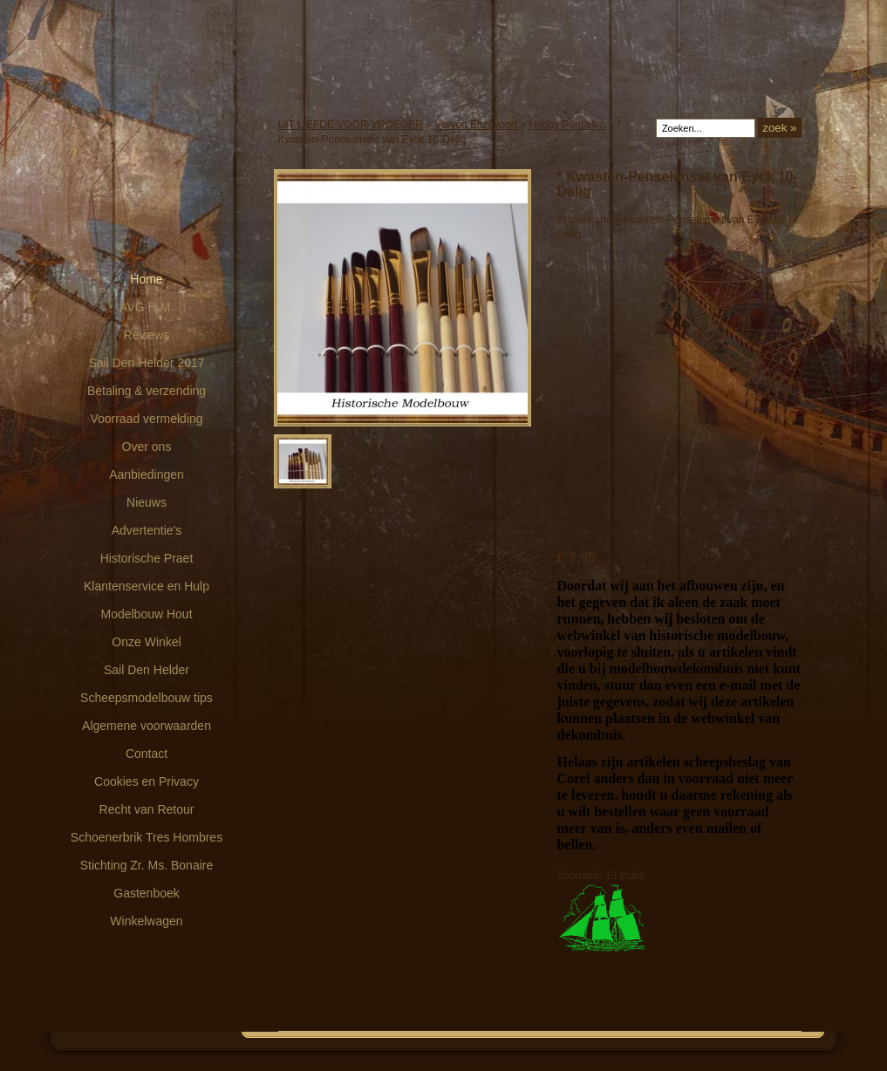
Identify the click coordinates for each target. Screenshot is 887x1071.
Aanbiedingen (146, 474)
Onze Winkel (146, 642)
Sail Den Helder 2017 (146, 363)
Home (146, 279)
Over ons (147, 447)
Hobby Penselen (567, 125)
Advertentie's (147, 530)
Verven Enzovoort (475, 125)
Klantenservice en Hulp (146, 586)
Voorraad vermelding (146, 419)
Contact (146, 754)
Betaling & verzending (146, 391)
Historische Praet (147, 558)
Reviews (147, 335)
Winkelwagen (146, 921)
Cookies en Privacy (146, 781)
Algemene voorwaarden (146, 726)
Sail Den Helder (146, 670)
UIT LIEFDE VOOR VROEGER (350, 125)
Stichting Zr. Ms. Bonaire (147, 865)
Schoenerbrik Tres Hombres (146, 837)
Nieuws (146, 502)
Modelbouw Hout (146, 614)
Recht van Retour (146, 809)
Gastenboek (146, 893)
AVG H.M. (146, 307)
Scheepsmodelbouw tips (146, 698)
